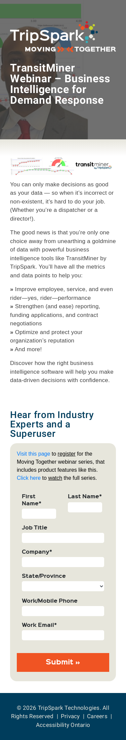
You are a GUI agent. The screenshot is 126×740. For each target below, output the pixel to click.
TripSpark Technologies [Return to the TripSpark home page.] (69, 707)
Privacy (70, 716)
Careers (97, 716)
